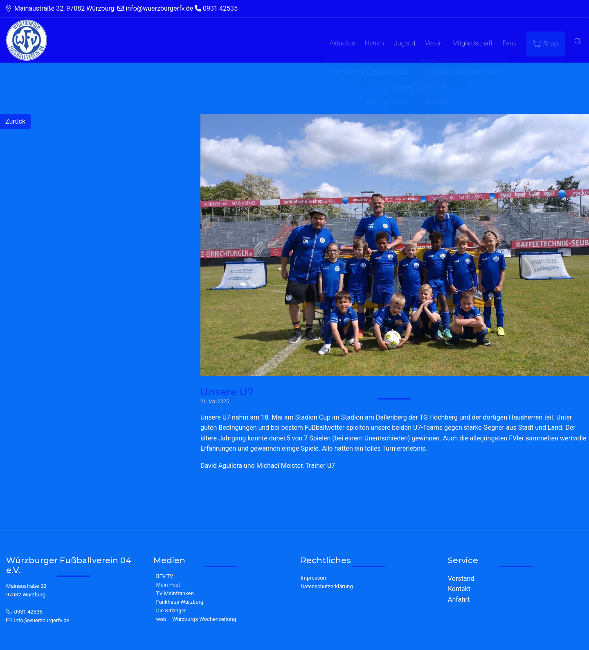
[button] (578, 42)
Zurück (15, 121)
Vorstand (461, 578)
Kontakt (459, 589)
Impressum (314, 578)
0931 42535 (28, 612)
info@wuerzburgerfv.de (42, 620)
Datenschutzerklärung (327, 586)
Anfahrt (459, 599)
